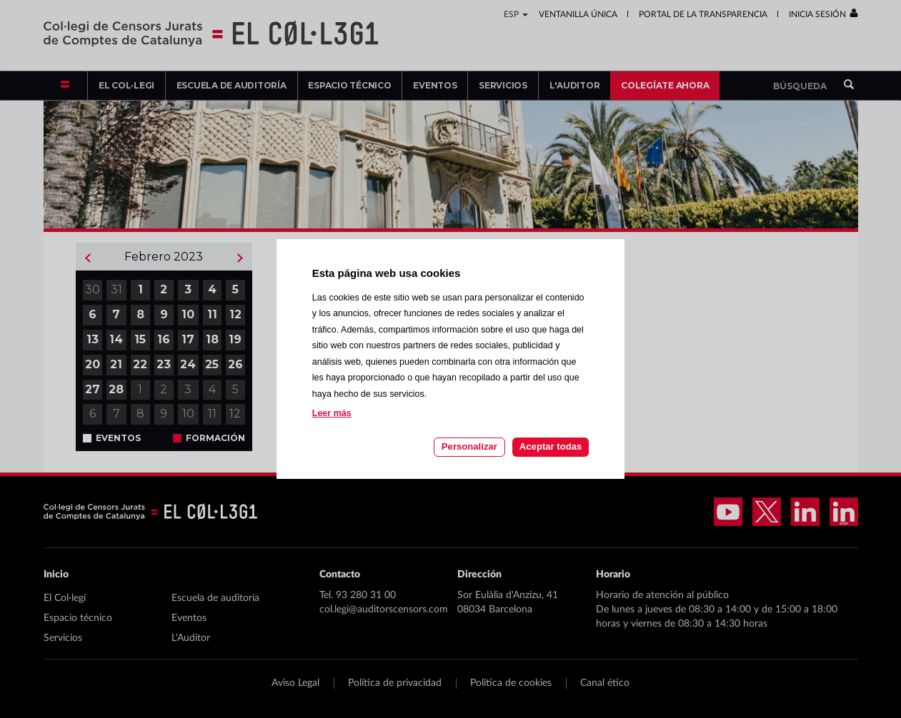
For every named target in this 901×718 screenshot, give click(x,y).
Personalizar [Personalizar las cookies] (469, 446)
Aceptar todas (550, 446)
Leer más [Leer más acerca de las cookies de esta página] (332, 413)
